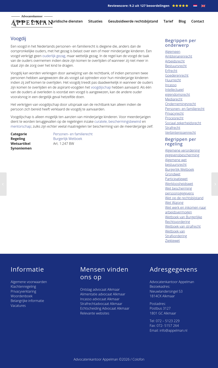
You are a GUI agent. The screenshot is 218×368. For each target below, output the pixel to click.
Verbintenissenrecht (180, 132)
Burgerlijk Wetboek (67, 138)
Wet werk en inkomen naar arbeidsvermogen (185, 209)
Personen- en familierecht (73, 134)
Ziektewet (172, 240)
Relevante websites (94, 313)
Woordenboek (21, 296)
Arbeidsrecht (175, 61)
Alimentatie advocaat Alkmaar (102, 294)
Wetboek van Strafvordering (176, 233)
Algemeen (172, 51)
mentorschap (21, 126)
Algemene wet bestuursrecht (176, 162)
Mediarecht (174, 99)
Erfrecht (171, 70)
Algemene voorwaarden (29, 281)
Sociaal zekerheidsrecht (183, 123)
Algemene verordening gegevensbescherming (182, 152)
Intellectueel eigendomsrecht (177, 92)
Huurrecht (173, 80)
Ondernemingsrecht (180, 104)
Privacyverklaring (23, 291)
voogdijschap (101, 87)
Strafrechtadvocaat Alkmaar (101, 303)
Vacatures (18, 305)
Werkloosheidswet (179, 183)
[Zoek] (33, 25)
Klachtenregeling (23, 286)
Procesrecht (174, 118)
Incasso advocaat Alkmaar (99, 299)
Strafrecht (172, 127)
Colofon (138, 359)
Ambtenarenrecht (178, 56)
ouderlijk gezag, (54, 56)
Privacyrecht (174, 113)
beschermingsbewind (124, 121)
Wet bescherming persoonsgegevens (179, 190)
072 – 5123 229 (168, 321)
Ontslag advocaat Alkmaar (100, 289)
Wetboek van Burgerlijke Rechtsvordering (183, 219)
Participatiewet (176, 178)
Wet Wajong (174, 202)
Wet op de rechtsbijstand (184, 198)
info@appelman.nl (173, 330)
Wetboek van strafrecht (183, 226)
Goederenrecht (177, 75)
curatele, (101, 121)
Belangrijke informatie (27, 300)
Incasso (171, 85)
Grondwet (173, 174)
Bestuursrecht (176, 65)
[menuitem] (195, 5)
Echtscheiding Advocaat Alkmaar (104, 308)
